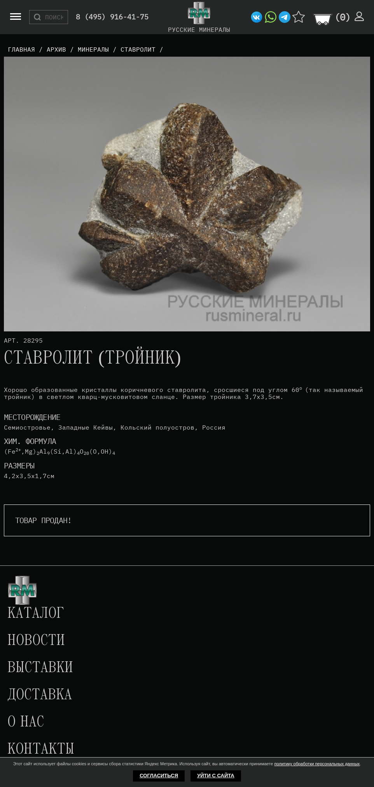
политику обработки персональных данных (317, 763)
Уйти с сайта (215, 775)
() (342, 17)
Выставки (40, 668)
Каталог (35, 614)
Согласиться (159, 775)
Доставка (39, 695)
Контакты (40, 750)
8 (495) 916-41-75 (112, 17)
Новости (36, 641)
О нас (25, 722)
